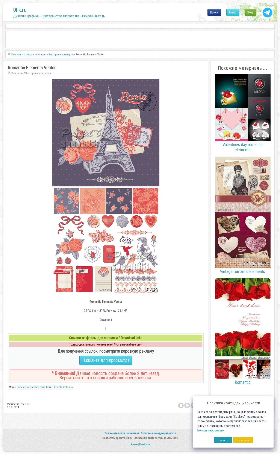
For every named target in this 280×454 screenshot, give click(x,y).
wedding (35, 387)
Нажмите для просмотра (105, 360)
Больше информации (210, 430)
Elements (57, 387)
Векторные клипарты (38, 73)
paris (42, 387)
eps (71, 387)
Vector (66, 387)
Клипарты (17, 73)
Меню (232, 12)
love (29, 387)
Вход (250, 12)
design (49, 387)
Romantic (21, 387)
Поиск (214, 12)
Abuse (133, 444)
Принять (223, 440)
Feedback (144, 444)
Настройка (243, 440)
